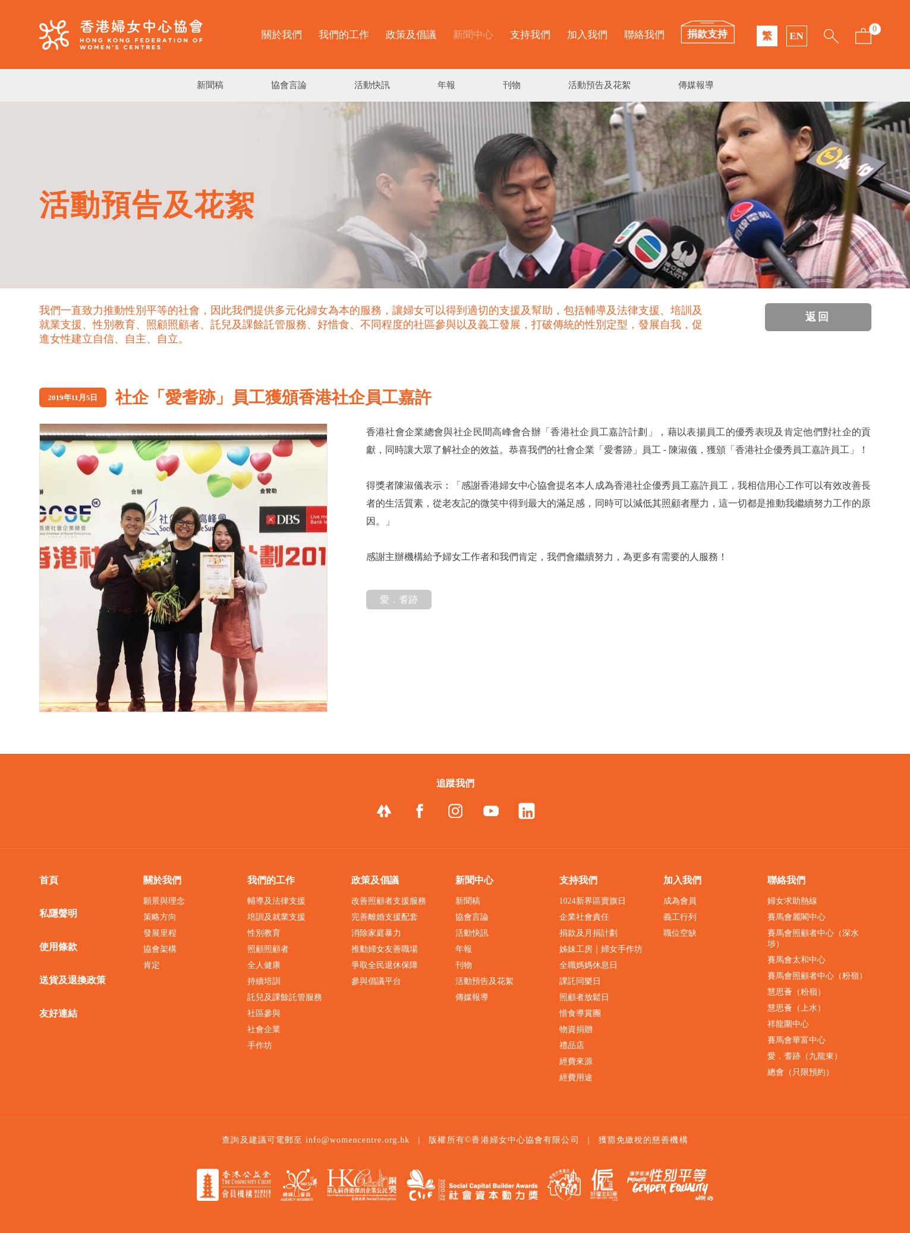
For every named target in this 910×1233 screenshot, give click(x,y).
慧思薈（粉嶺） (796, 991)
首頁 (48, 880)
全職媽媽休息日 (588, 965)
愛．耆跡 (399, 600)
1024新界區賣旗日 (592, 901)
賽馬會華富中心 (796, 1040)
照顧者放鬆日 (584, 997)
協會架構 (160, 949)
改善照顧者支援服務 (388, 901)
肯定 (151, 965)
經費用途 (576, 1077)
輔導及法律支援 (276, 901)
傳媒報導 (696, 85)
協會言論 (289, 85)
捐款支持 (707, 34)
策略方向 (160, 917)
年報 (446, 85)
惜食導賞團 (580, 1013)
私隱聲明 (58, 913)
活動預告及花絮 (599, 85)
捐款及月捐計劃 (588, 933)
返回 (817, 317)
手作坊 (259, 1045)
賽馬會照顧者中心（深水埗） (813, 938)
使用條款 (58, 947)
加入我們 (587, 34)
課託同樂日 (580, 981)
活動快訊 (372, 85)
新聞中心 (473, 34)
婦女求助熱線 (792, 901)
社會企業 (264, 1029)
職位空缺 (680, 933)
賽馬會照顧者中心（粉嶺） (817, 975)
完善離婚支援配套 (384, 917)
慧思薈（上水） (796, 1008)
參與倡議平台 (376, 981)
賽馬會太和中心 (796, 959)
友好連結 (58, 1013)
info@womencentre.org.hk (358, 1140)
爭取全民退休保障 (384, 965)
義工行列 (680, 917)
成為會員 (680, 901)
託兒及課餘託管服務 (284, 997)
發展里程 (160, 933)
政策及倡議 (411, 34)
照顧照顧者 (268, 949)
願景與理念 (164, 901)
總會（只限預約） (800, 1072)
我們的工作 (344, 34)
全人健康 (264, 965)
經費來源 (576, 1061)
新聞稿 (210, 85)
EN (796, 36)
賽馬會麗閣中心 (796, 917)
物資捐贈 (576, 1029)
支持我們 (530, 34)
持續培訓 (264, 981)
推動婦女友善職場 (384, 949)
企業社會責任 (584, 917)
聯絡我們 (644, 34)
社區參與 (264, 1013)
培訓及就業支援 (276, 917)
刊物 (512, 85)
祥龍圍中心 (788, 1024)
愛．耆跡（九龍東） (804, 1056)
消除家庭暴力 (376, 933)
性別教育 (264, 933)
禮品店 (571, 1045)
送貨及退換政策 (72, 980)
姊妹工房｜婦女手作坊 (601, 949)
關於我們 (282, 34)
